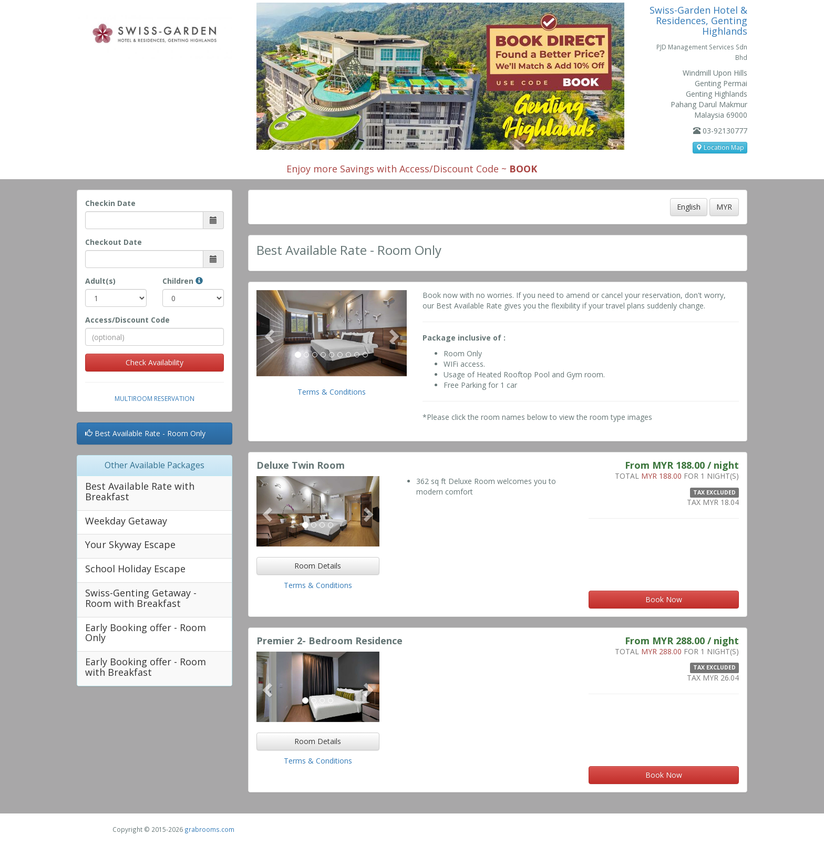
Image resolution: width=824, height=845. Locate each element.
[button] (267, 333)
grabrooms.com (209, 829)
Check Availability (154, 362)
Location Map (720, 147)
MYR (724, 207)
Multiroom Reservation (154, 398)
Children (182, 281)
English (689, 207)
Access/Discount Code (127, 320)
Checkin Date (110, 203)
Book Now (663, 599)
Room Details (317, 566)
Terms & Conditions (331, 392)
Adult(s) (100, 281)
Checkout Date (113, 242)
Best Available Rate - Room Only (145, 433)
